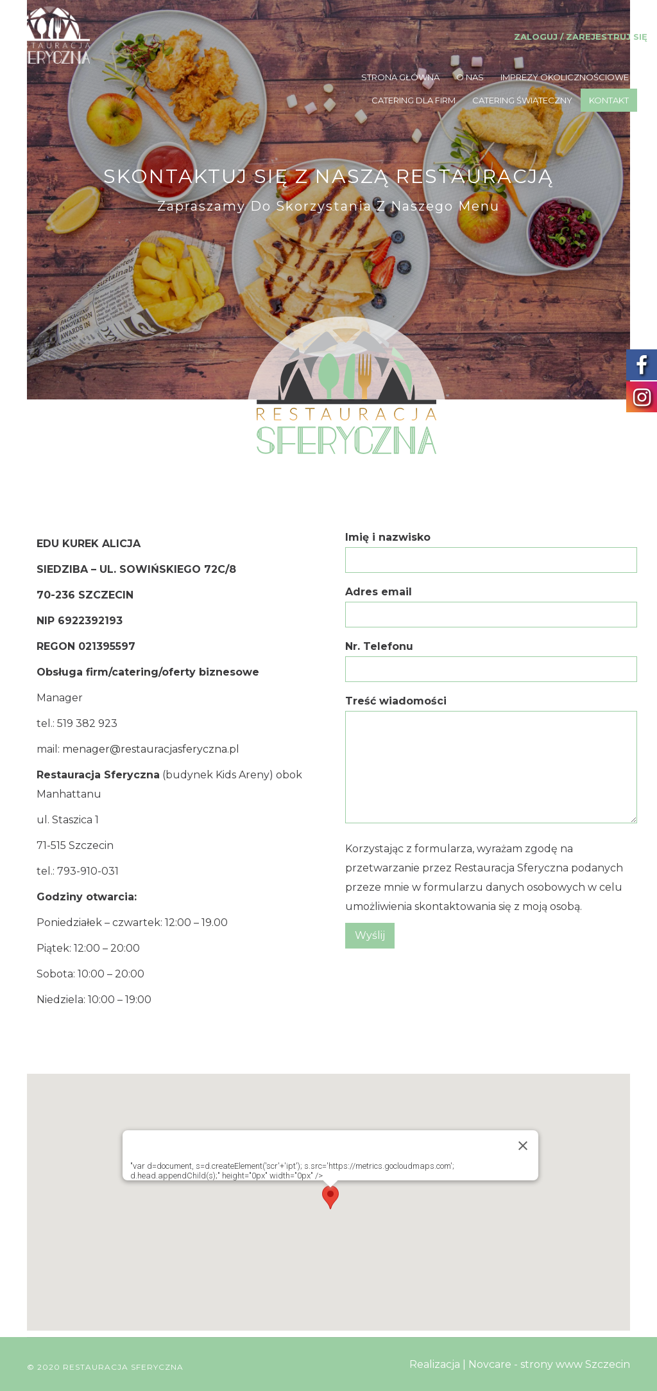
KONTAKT (609, 100)
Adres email (491, 603)
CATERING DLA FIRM (413, 100)
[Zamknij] (523, 1145)
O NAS (470, 77)
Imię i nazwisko (491, 548)
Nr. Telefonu (491, 657)
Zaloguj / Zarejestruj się (580, 36)
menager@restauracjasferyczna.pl (150, 749)
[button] (330, 1199)
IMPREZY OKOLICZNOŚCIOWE (564, 77)
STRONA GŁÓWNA (400, 77)
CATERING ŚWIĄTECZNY (522, 100)
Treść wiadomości (491, 760)
